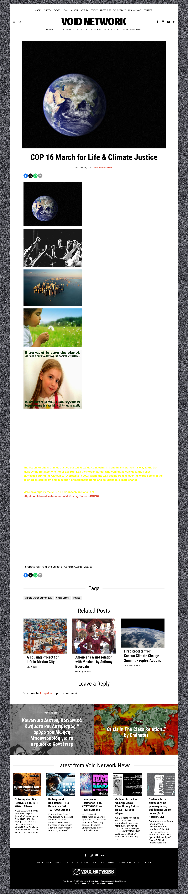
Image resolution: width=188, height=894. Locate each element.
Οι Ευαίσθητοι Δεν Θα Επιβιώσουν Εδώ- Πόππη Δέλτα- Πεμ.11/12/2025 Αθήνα (127, 807)
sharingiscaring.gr (105, 884)
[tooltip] (157, 21)
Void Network (68, 882)
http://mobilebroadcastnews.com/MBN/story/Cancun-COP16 (61, 496)
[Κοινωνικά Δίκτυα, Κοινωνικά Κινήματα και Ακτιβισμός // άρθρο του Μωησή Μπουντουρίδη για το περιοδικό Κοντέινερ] (52, 730)
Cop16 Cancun (69, 598)
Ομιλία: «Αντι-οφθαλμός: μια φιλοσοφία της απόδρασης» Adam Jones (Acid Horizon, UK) (160, 808)
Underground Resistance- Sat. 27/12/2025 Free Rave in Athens (92, 805)
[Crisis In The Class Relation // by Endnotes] (136, 730)
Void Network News (103, 167)
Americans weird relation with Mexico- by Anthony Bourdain (94, 662)
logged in (46, 694)
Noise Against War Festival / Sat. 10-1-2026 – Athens (27, 803)
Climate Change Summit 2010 (41, 598)
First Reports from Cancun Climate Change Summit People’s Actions (142, 656)
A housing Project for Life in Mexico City (43, 660)
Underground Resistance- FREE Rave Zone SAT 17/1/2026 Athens (59, 805)
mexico (85, 598)
